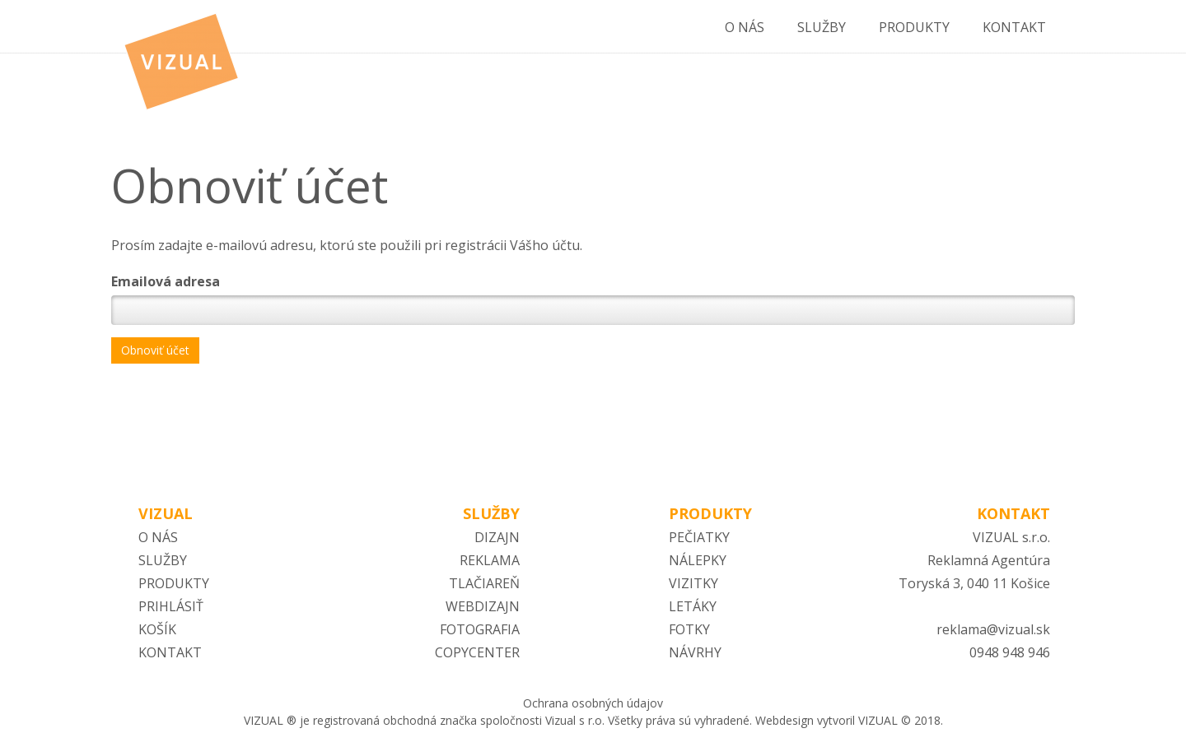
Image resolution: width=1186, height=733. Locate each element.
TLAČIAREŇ (484, 583)
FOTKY (689, 629)
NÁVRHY (695, 652)
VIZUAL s (1001, 537)
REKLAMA (490, 560)
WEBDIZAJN (483, 606)
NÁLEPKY (697, 560)
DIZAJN (497, 537)
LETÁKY (693, 606)
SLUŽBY (162, 560)
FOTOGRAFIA (480, 629)
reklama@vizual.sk (993, 629)
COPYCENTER (477, 652)
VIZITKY (693, 583)
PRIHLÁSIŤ (170, 606)
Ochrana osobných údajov (593, 703)
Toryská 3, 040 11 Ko (963, 583)
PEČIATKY (699, 537)
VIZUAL (165, 513)
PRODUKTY (173, 583)
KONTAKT (170, 652)
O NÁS (158, 537)
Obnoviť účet (155, 350)
